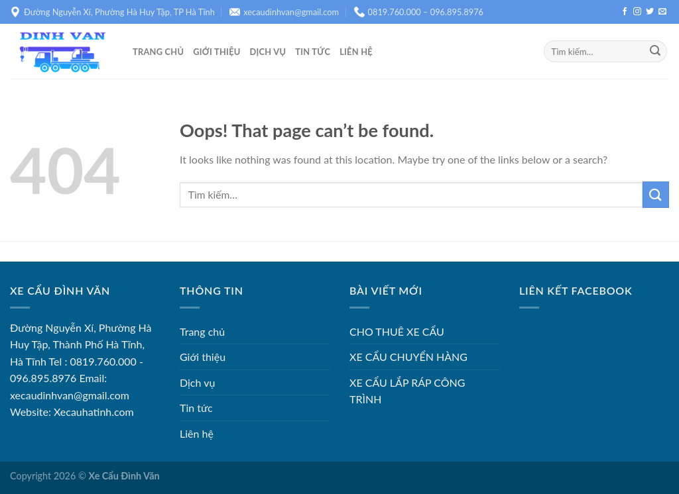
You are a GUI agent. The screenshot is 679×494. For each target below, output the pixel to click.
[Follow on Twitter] (650, 12)
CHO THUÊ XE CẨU (396, 331)
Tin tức (312, 51)
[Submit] (655, 51)
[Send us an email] (662, 12)
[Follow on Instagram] (637, 12)
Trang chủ (158, 51)
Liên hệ (356, 51)
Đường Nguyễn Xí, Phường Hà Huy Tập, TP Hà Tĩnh (112, 12)
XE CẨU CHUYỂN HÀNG (408, 356)
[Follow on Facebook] (625, 12)
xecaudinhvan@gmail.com (284, 12)
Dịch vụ (268, 51)
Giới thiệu (216, 51)
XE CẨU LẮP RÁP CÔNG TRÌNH (407, 391)
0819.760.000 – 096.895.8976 (419, 12)
